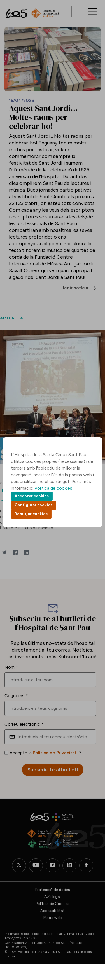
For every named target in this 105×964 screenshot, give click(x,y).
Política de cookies (53, 488)
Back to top (91, 929)
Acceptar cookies (32, 496)
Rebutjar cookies (31, 514)
